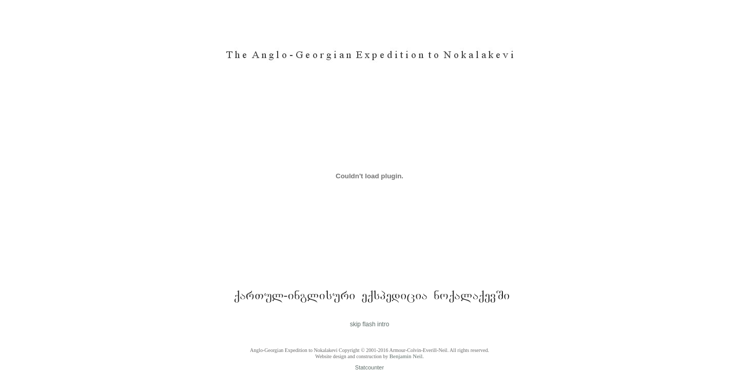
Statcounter (369, 367)
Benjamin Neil (406, 356)
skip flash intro (370, 324)
